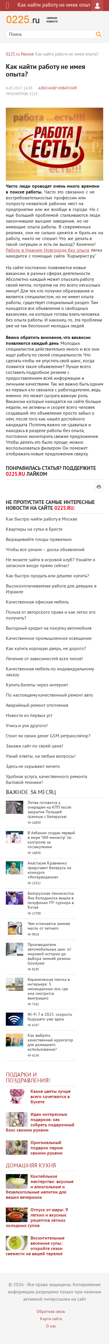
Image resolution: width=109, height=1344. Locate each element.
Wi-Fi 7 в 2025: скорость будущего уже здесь (50, 1017)
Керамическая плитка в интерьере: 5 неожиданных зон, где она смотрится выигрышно (49, 989)
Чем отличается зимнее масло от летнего (49, 926)
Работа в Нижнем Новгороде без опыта (47, 250)
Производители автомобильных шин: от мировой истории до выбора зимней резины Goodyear (49, 954)
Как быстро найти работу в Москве (41, 519)
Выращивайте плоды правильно (39, 540)
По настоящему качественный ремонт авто (49, 695)
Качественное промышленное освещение (49, 639)
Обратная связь (51, 1311)
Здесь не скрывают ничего (33, 767)
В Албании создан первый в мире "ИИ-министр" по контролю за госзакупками (51, 840)
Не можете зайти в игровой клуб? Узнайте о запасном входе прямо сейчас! (50, 563)
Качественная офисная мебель (37, 602)
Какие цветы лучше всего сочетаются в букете (51, 1097)
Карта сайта (51, 1319)
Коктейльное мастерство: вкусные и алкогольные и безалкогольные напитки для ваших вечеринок (40, 1187)
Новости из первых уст (29, 716)
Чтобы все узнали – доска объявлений (45, 550)
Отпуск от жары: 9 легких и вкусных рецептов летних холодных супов (37, 1218)
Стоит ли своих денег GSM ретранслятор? (48, 736)
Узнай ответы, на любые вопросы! (41, 756)
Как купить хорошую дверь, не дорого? (46, 649)
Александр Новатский (57, 88)
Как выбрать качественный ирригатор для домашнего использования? (50, 1042)
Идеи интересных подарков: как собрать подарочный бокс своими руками (40, 1122)
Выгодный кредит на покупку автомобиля (49, 628)
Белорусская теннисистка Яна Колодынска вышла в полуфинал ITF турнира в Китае (51, 900)
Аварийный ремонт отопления (37, 706)
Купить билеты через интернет (37, 685)
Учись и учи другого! (27, 726)
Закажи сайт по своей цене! (34, 746)
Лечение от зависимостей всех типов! (44, 659)
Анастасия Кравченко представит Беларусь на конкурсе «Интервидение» (49, 870)
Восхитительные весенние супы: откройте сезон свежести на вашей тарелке (35, 1246)
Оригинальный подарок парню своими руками (47, 1148)
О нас (51, 1326)
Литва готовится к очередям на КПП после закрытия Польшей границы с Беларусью (49, 809)
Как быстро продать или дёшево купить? (47, 576)
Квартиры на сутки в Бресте (34, 529)
